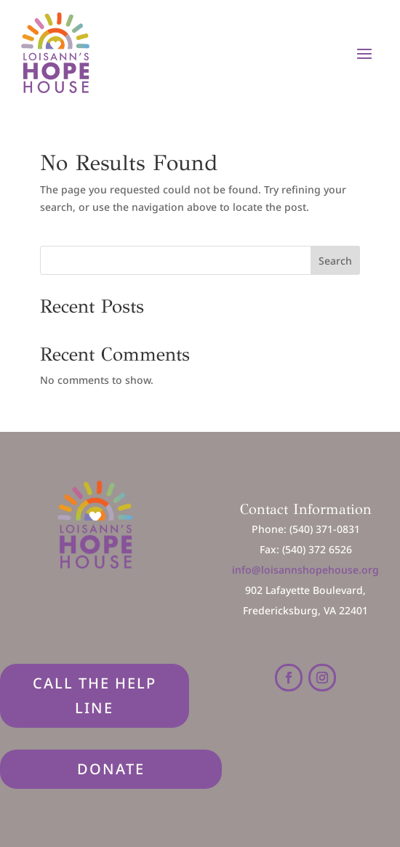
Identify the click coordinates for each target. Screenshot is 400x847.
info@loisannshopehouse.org (305, 570)
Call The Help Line (94, 695)
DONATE (111, 769)
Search (335, 261)
